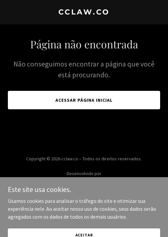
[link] (84, 12)
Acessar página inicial (84, 100)
